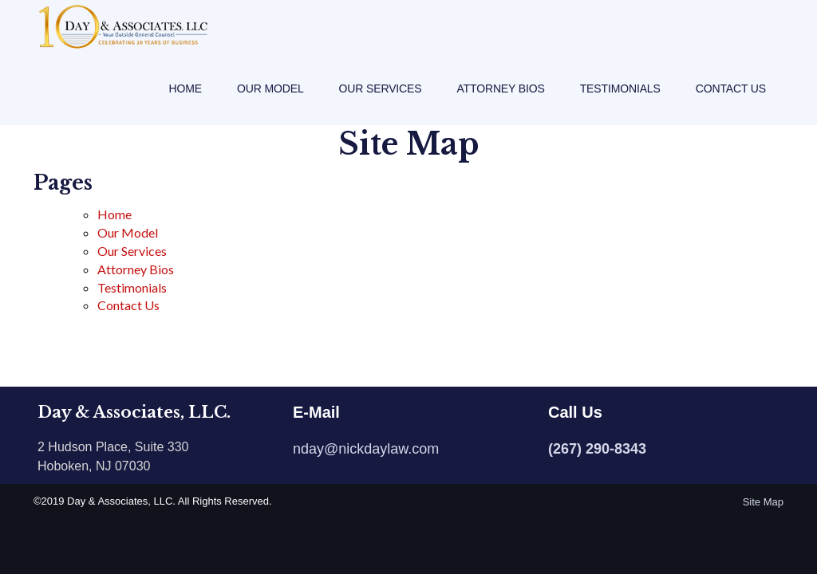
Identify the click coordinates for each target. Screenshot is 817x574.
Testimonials (620, 103)
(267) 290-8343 (597, 449)
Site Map (763, 502)
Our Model (270, 103)
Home (185, 103)
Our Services (380, 103)
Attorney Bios (500, 103)
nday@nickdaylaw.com (366, 449)
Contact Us (731, 103)
